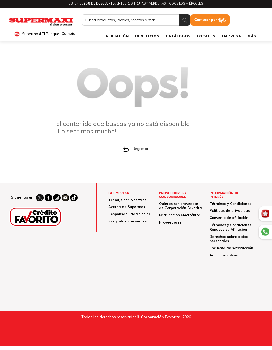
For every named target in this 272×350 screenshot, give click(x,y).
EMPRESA (231, 36)
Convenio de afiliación (229, 218)
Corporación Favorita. (161, 316)
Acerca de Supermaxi (127, 207)
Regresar (135, 148)
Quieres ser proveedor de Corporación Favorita (180, 205)
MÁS (252, 36)
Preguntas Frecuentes (127, 221)
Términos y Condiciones (230, 203)
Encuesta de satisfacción (231, 248)
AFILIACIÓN (117, 36)
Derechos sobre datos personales (229, 238)
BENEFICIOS (147, 36)
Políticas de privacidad (230, 210)
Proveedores (170, 222)
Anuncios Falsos (224, 255)
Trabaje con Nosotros (127, 200)
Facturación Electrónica (180, 215)
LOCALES (206, 36)
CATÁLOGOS (178, 36)
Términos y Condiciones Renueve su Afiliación (230, 227)
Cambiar (69, 33)
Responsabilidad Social (129, 214)
